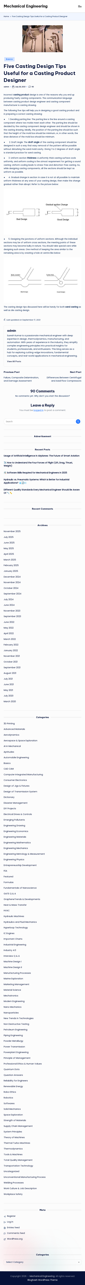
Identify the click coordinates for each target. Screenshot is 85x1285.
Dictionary (9, 797)
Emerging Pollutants (14, 819)
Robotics (8, 1097)
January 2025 (11, 571)
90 (31, 87)
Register (11, 1216)
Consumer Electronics (15, 780)
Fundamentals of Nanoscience (20, 887)
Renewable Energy (13, 1086)
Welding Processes (14, 1182)
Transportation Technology (18, 1165)
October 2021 (11, 661)
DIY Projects (10, 808)
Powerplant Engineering (16, 1052)
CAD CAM (9, 768)
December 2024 (12, 576)
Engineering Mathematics (17, 842)
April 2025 (9, 554)
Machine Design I (12, 961)
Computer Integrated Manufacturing (23, 774)
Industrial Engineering (15, 944)
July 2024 (9, 599)
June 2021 (9, 684)
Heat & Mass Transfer (15, 904)
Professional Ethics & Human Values (23, 1063)
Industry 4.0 (10, 950)
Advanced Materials (14, 729)
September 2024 (12, 593)
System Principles (13, 1131)
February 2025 (11, 565)
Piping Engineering (13, 1035)
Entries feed (13, 1227)
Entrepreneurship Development (20, 865)
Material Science (12, 989)
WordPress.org (14, 1238)
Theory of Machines (14, 1137)
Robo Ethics (10, 1091)
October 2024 (11, 588)
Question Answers (13, 1075)
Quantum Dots (12, 1069)
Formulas (9, 882)
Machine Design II (13, 967)
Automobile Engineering (16, 757)
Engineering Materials (15, 836)
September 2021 (12, 667)
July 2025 (9, 537)
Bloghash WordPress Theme (43, 1280)
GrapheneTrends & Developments (22, 899)
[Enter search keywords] (42, 421)
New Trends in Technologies (19, 1018)
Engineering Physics (14, 859)
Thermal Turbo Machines (17, 1143)
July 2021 (8, 678)
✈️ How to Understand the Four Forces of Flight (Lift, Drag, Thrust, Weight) (38, 464)
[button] (14, 361)
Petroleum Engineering (15, 1029)
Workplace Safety (13, 1194)
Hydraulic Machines (14, 916)
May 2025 (9, 548)
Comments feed (16, 1233)
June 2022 (9, 622)
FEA (5, 870)
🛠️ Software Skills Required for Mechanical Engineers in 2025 (35, 472)
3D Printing (9, 723)
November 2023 (12, 610)
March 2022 (10, 639)
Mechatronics (11, 995)
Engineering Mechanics (16, 848)
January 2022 (11, 650)
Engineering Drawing (14, 825)
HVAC (7, 910)
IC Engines (9, 933)
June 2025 (9, 542)
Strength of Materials (15, 1120)
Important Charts (13, 938)
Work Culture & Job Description (20, 1188)
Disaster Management (16, 802)
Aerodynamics (11, 734)
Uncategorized (11, 1171)
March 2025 (10, 559)
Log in (10, 1221)
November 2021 (12, 656)
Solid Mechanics (12, 1109)
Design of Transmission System (20, 791)
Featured (8, 876)
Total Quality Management (18, 1160)
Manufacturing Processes (17, 973)
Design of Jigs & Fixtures (16, 785)
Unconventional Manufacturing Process (25, 1177)
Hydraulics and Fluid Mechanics (20, 922)
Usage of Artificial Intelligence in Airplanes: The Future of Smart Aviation (41, 455)
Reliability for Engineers (16, 1080)
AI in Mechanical (12, 746)
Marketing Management (16, 984)
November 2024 (12, 582)
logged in (39, 410)
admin (11, 330)
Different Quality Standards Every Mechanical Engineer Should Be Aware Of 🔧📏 (42, 491)
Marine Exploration (13, 978)
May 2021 (8, 690)
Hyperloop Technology (16, 927)
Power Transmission (14, 1046)
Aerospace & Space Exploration (20, 740)
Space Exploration (13, 1114)
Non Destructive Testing (16, 1024)
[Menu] (79, 6)
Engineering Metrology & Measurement (24, 853)
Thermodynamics (13, 1148)
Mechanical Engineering (26, 6)
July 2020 (8, 695)
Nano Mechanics (12, 1007)
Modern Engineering (14, 1001)
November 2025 (12, 531)
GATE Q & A (10, 893)
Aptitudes (9, 751)
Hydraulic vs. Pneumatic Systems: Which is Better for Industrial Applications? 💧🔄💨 (36, 481)
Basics (9, 59)
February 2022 (11, 644)
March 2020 (10, 701)
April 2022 (9, 633)
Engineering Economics (16, 831)
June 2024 (9, 605)
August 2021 (10, 673)
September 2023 (12, 616)
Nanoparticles (11, 1012)
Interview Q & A (12, 955)
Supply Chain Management (18, 1126)
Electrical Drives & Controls (18, 814)
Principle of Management (17, 1058)
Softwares (9, 1103)
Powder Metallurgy (13, 1040)
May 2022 (9, 627)
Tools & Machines (13, 1154)
